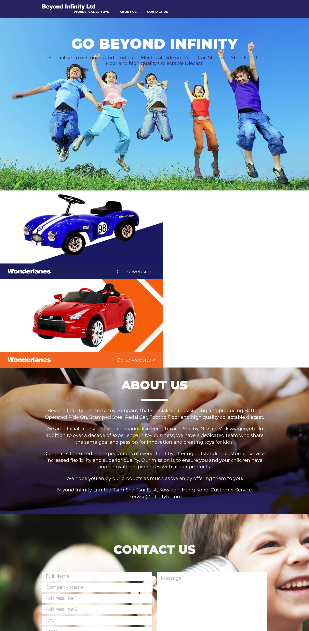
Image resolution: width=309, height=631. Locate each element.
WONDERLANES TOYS (159, 6)
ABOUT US (195, 6)
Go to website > (127, 262)
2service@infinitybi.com (154, 399)
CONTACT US (224, 6)
